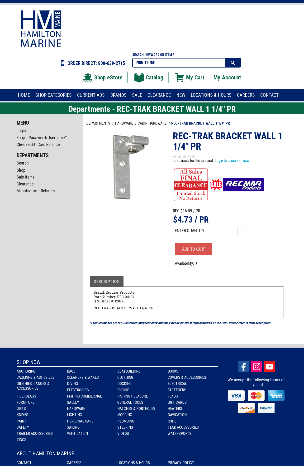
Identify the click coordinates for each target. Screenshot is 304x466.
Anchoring (26, 371)
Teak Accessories (183, 427)
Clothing (125, 377)
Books (173, 371)
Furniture (25, 402)
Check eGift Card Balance (38, 144)
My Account (227, 77)
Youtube (269, 366)
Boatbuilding (129, 371)
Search (23, 162)
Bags (71, 371)
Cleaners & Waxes (83, 377)
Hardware (76, 408)
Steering (125, 427)
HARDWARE (124, 123)
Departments (98, 123)
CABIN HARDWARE (152, 123)
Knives (22, 415)
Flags (173, 396)
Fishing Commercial (84, 396)
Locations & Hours (133, 463)
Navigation (177, 415)
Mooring (124, 415)
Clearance (25, 183)
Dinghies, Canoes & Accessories (33, 385)
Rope (172, 421)
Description (107, 281)
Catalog (148, 77)
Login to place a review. (232, 160)
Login (21, 130)
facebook (243, 366)
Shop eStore (102, 77)
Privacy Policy (181, 463)
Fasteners (177, 390)
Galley (73, 402)
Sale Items (26, 177)
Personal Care (80, 421)
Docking (124, 383)
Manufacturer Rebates (36, 190)
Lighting (74, 415)
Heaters (175, 408)
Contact (24, 463)
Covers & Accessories (187, 377)
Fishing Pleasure (132, 396)
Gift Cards (177, 402)
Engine (123, 390)
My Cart (189, 77)
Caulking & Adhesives (36, 377)
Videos (123, 433)
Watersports (179, 433)
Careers (74, 463)
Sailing (73, 427)
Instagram (256, 366)
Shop (21, 170)
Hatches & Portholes (136, 408)
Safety (23, 427)
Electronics (78, 390)
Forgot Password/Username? (42, 137)
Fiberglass (26, 396)
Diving (72, 383)
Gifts (21, 408)
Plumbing (125, 421)
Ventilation (77, 433)
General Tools (130, 402)
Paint (21, 421)
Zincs (21, 439)
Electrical (177, 383)
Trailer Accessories (35, 433)
